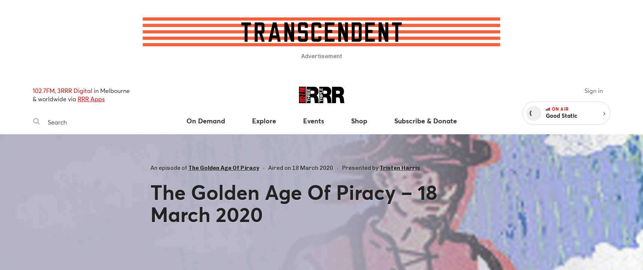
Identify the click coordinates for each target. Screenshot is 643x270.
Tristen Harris (400, 168)
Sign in (593, 90)
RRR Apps (91, 99)
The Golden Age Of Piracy (223, 168)
